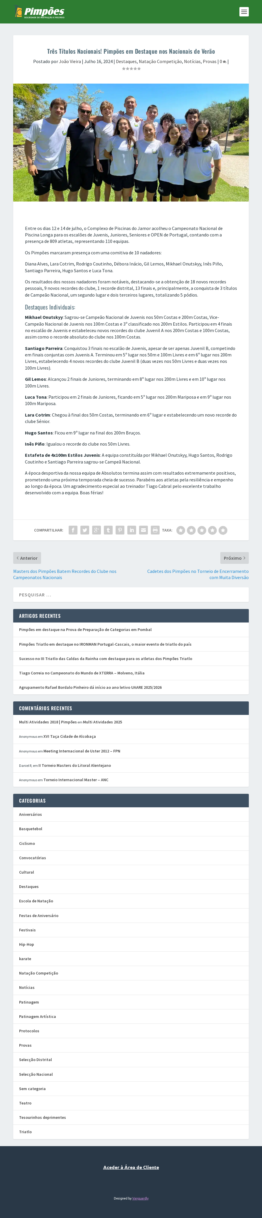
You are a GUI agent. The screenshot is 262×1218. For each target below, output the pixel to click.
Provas (210, 61)
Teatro (25, 1103)
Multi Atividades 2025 (102, 722)
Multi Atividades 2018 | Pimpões (48, 722)
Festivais (27, 930)
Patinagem (29, 1002)
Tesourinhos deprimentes (42, 1117)
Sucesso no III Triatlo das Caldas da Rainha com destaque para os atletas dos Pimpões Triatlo (105, 658)
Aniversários (30, 814)
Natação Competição (160, 61)
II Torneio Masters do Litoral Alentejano (74, 765)
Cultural (26, 872)
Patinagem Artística (37, 1016)
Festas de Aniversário (38, 915)
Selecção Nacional (36, 1074)
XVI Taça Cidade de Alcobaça (69, 736)
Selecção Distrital (35, 1059)
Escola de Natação (36, 901)
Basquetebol (30, 828)
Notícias (192, 61)
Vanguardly (140, 1198)
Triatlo (25, 1131)
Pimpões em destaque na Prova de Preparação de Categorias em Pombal (85, 629)
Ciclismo (27, 843)
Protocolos (29, 1030)
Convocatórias (32, 857)
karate (25, 958)
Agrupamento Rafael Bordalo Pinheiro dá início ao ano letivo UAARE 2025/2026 (90, 687)
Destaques (126, 61)
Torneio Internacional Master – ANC (75, 779)
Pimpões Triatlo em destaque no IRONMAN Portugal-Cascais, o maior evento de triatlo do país (105, 644)
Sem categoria (32, 1088)
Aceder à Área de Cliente (131, 1167)
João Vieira (70, 61)
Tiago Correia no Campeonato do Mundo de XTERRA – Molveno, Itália (82, 673)
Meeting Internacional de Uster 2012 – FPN (81, 751)
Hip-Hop (26, 944)
